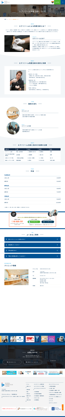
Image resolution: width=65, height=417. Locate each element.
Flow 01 (23, 109)
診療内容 (28, 389)
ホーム (27, 384)
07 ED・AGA (36, 397)
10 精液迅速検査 (51, 386)
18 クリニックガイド (52, 402)
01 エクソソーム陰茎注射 (38, 384)
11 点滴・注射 (51, 388)
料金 (27, 391)
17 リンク (50, 400)
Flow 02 (23, 124)
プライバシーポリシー (6, 394)
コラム (27, 397)
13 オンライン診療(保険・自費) (54, 392)
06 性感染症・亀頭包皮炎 (38, 395)
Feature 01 (34, 36)
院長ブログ (28, 395)
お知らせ (28, 393)
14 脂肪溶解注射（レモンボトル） (55, 394)
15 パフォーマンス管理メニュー (54, 396)
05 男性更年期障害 (37, 393)
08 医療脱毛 (36, 399)
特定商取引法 (14, 394)
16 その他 (50, 398)
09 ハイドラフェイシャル (53, 384)
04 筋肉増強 (36, 391)
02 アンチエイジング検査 (38, 386)
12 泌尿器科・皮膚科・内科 (54, 390)
